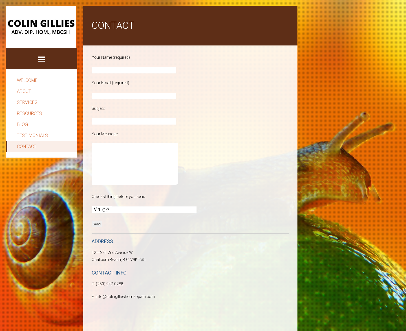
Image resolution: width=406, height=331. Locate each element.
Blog (22, 124)
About (24, 91)
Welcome (27, 80)
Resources (29, 113)
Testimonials (32, 135)
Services (27, 102)
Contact (26, 146)
